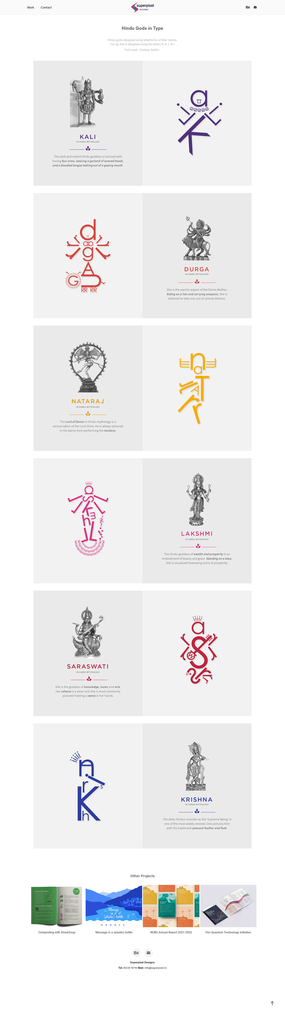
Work (30, 7)
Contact (46, 7)
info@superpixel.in (155, 968)
